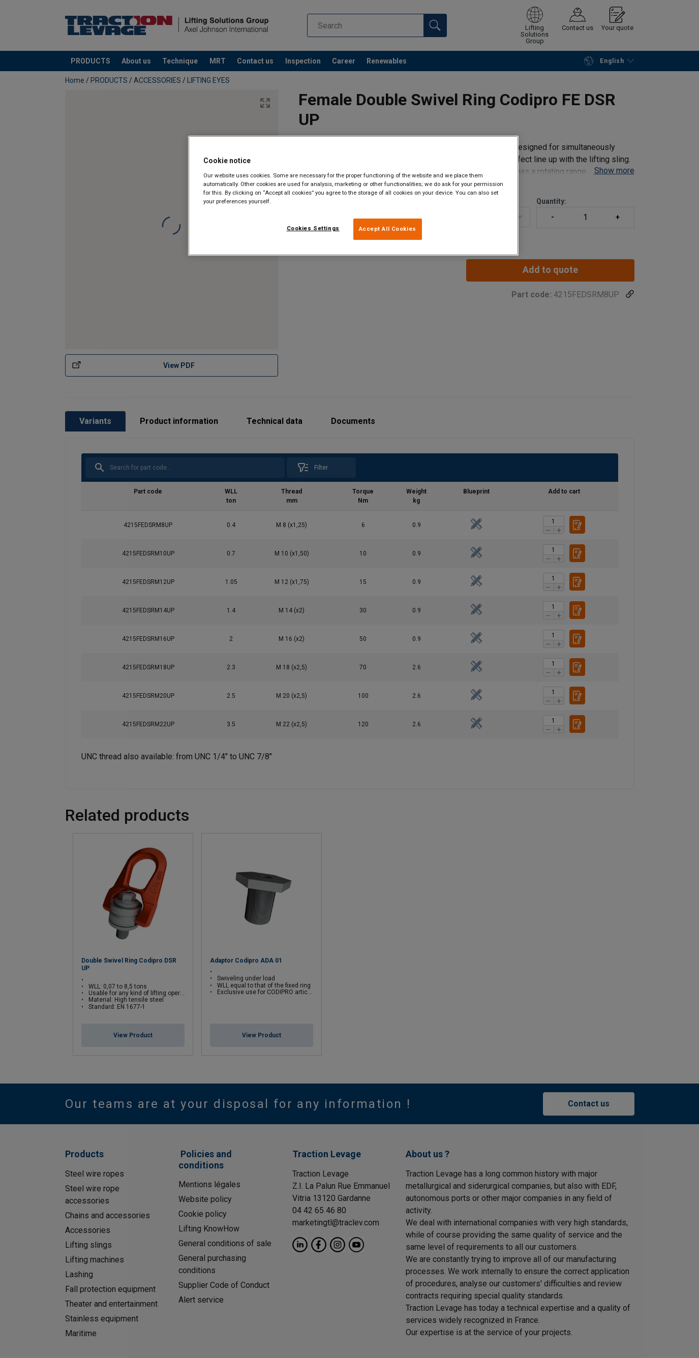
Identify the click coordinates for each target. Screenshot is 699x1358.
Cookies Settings (313, 228)
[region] (353, 196)
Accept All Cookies (387, 228)
